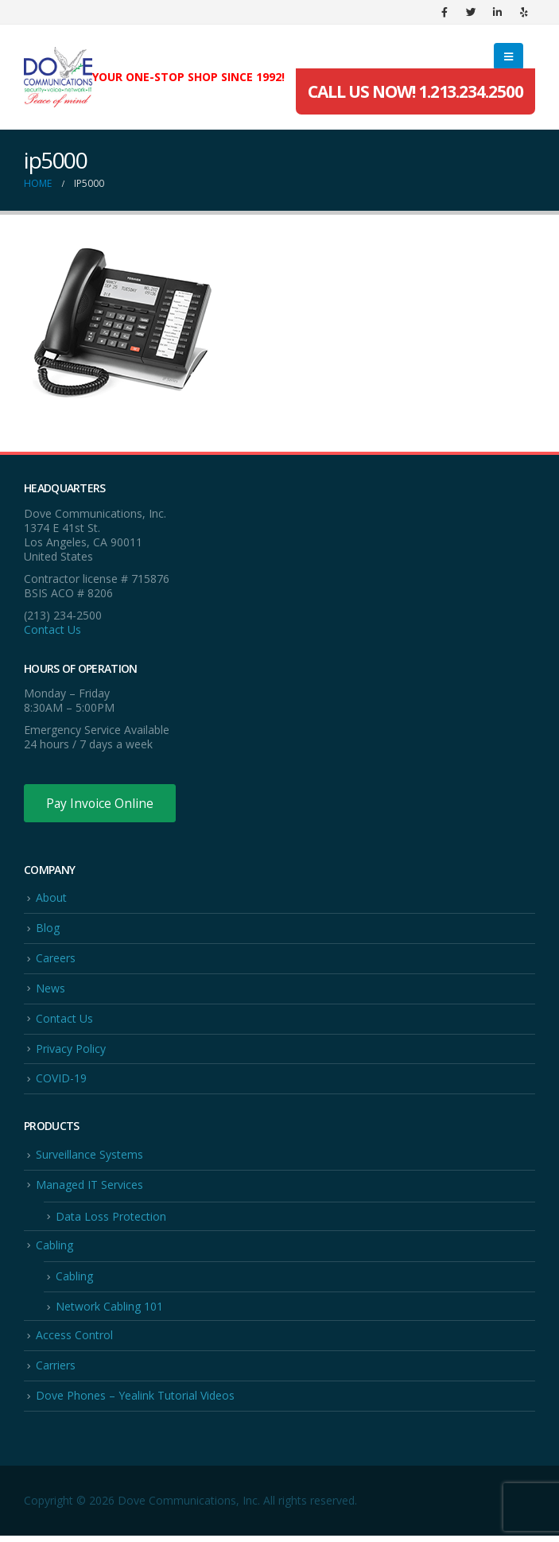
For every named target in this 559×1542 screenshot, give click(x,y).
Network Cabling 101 (109, 1311)
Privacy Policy (71, 1050)
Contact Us (52, 629)
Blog (48, 929)
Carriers (56, 1370)
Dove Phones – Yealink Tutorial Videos (135, 1400)
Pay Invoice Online (101, 803)
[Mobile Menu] (508, 56)
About (51, 899)
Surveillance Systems (89, 1157)
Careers (56, 959)
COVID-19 (61, 1081)
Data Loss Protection (111, 1219)
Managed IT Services (89, 1187)
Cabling (54, 1249)
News (50, 989)
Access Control (74, 1339)
